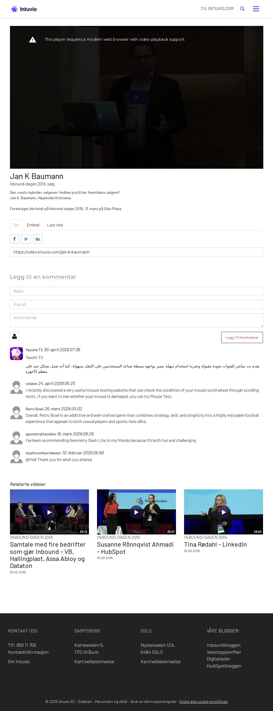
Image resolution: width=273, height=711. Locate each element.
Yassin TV (34, 357)
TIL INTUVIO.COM (217, 8)
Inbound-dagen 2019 (31, 537)
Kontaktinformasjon (28, 652)
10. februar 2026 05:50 (82, 452)
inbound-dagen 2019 (28, 183)
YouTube (159, 680)
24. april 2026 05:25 (56, 383)
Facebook (113, 680)
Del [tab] (16, 224)
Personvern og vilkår (111, 701)
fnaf (33, 459)
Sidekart (85, 701)
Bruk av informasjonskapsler (154, 701)
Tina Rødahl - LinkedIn (215, 544)
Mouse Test (160, 396)
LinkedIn (129, 680)
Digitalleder (218, 659)
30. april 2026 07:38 (62, 349)
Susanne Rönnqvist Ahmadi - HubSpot (135, 547)
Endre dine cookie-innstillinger (204, 701)
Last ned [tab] (55, 224)
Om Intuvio (19, 661)
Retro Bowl (49, 415)
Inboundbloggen (223, 645)
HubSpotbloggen (224, 666)
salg (50, 183)
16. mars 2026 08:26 (75, 433)
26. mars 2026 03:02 (63, 408)
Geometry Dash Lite (88, 440)
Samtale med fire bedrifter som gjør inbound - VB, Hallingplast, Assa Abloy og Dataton (48, 554)
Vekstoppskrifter (224, 652)
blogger (228, 631)
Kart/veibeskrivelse (94, 661)
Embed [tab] (33, 224)
